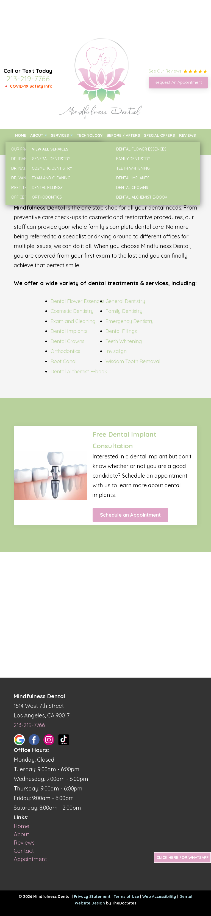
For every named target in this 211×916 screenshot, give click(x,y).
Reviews (187, 135)
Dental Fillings (121, 331)
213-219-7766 (28, 78)
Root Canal (63, 361)
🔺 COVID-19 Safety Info (28, 86)
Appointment (30, 859)
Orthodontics (65, 351)
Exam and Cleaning (73, 321)
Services (60, 135)
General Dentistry (125, 301)
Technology (89, 135)
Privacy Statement (92, 896)
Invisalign (116, 351)
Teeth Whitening (124, 341)
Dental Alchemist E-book (79, 371)
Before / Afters (123, 135)
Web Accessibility (159, 896)
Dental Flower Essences (77, 301)
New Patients (28, 147)
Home (20, 135)
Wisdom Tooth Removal (133, 361)
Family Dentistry (124, 311)
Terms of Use (126, 896)
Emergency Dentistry (130, 321)
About (36, 135)
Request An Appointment (178, 82)
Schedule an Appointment (130, 515)
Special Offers (159, 135)
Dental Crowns (67, 341)
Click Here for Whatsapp (183, 857)
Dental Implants (69, 331)
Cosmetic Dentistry (72, 311)
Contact (187, 147)
